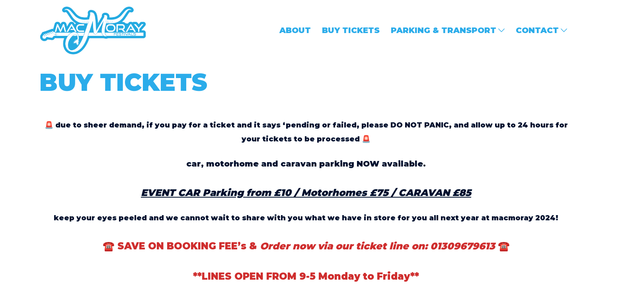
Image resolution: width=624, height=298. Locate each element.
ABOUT (295, 30)
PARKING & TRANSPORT (443, 30)
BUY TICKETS (351, 30)
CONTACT (537, 30)
